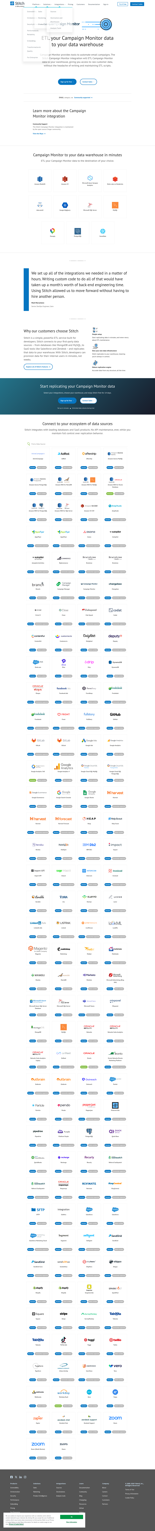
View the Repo (39, 133)
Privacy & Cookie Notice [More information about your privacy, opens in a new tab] (16, 1524)
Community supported (83, 97)
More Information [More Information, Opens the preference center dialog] (71, 1522)
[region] (44, 1520)
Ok (71, 1517)
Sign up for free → (67, 82)
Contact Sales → (88, 82)
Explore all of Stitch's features (38, 367)
